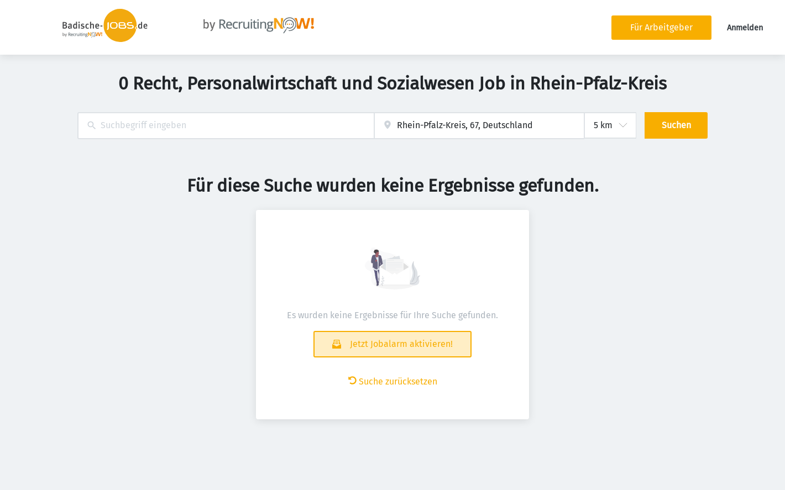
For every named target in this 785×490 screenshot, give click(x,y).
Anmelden (745, 28)
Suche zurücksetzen (392, 381)
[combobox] (225, 125)
